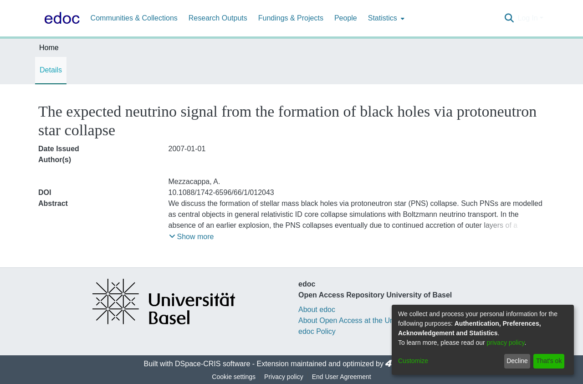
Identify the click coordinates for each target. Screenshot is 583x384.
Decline (517, 360)
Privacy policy (283, 376)
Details (51, 70)
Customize (413, 360)
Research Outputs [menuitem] (218, 18)
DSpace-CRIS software (212, 364)
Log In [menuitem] (527, 18)
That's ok (549, 360)
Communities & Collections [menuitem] (134, 18)
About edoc (316, 309)
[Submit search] (509, 18)
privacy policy (506, 342)
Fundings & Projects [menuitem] (290, 18)
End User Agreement (341, 376)
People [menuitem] (345, 18)
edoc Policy (317, 331)
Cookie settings (234, 376)
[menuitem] (385, 18)
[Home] (60, 18)
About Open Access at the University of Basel (371, 320)
